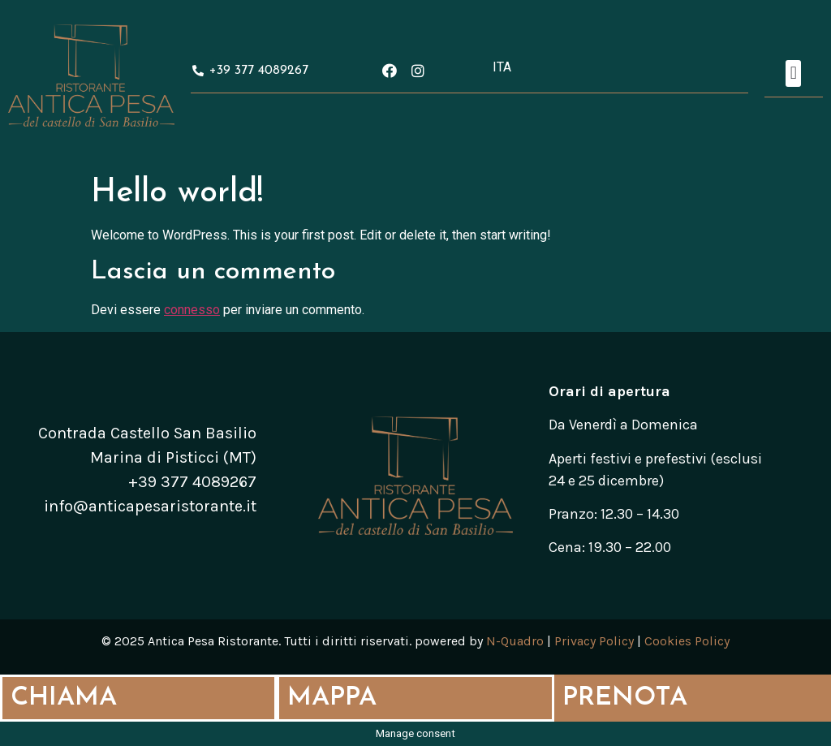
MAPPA (332, 698)
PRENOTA (624, 698)
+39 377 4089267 (192, 481)
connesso (192, 309)
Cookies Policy (687, 641)
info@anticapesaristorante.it (150, 506)
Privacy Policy (594, 641)
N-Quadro (515, 641)
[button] (793, 73)
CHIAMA (64, 698)
